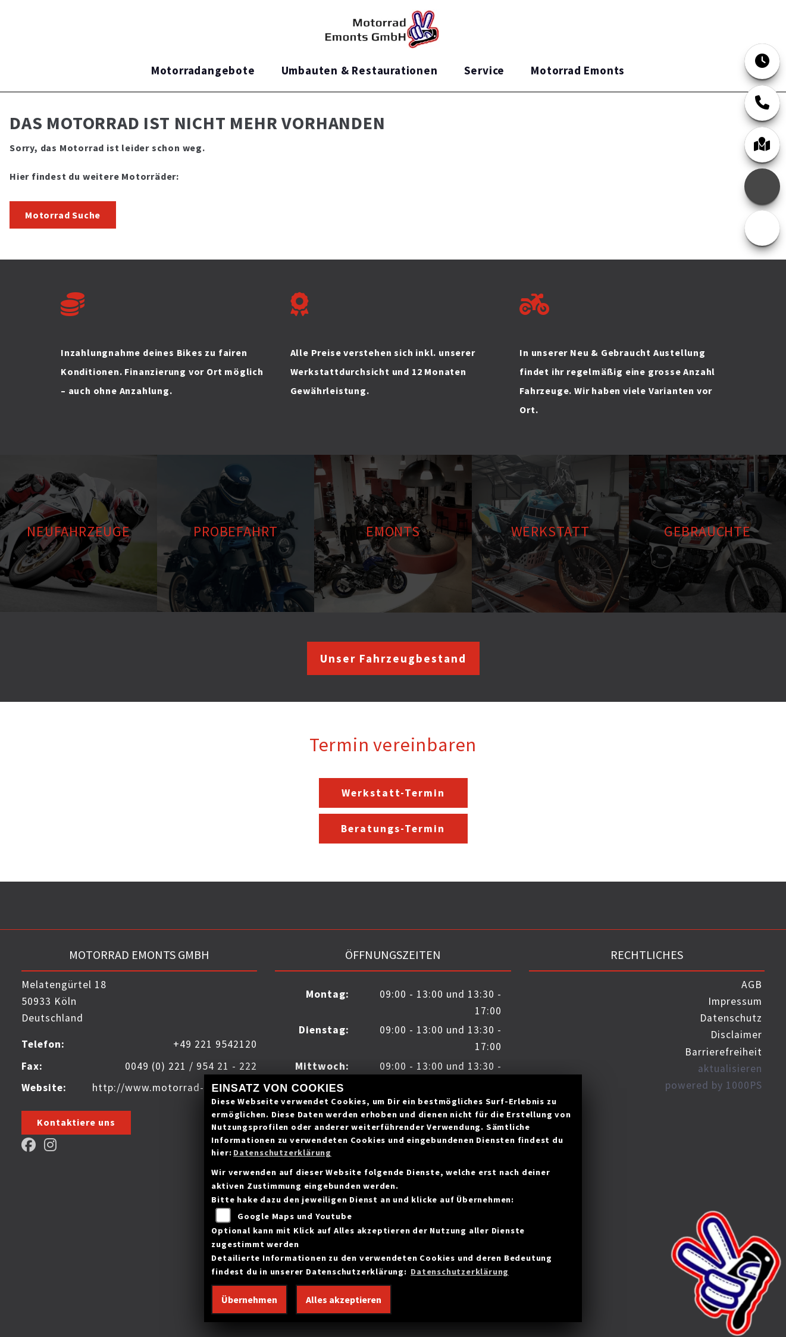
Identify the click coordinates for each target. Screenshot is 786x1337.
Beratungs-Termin (393, 828)
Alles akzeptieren (343, 1299)
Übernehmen (249, 1299)
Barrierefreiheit (723, 1051)
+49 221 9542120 (215, 1044)
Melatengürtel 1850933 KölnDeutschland (64, 1001)
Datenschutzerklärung (282, 1152)
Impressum (735, 1001)
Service (484, 70)
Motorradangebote (203, 70)
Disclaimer (736, 1034)
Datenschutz (731, 1017)
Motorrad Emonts (578, 70)
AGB (751, 984)
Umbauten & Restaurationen (359, 70)
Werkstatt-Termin (393, 792)
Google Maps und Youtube (294, 1216)
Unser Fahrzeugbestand (393, 658)
